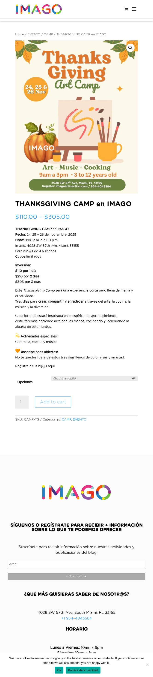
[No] (147, 664)
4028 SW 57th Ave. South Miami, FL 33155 (76, 612)
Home (19, 34)
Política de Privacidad (83, 670)
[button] (130, 48)
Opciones (24, 382)
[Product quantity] (22, 402)
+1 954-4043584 (76, 618)
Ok (59, 670)
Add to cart (53, 402)
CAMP (48, 34)
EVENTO (33, 34)
